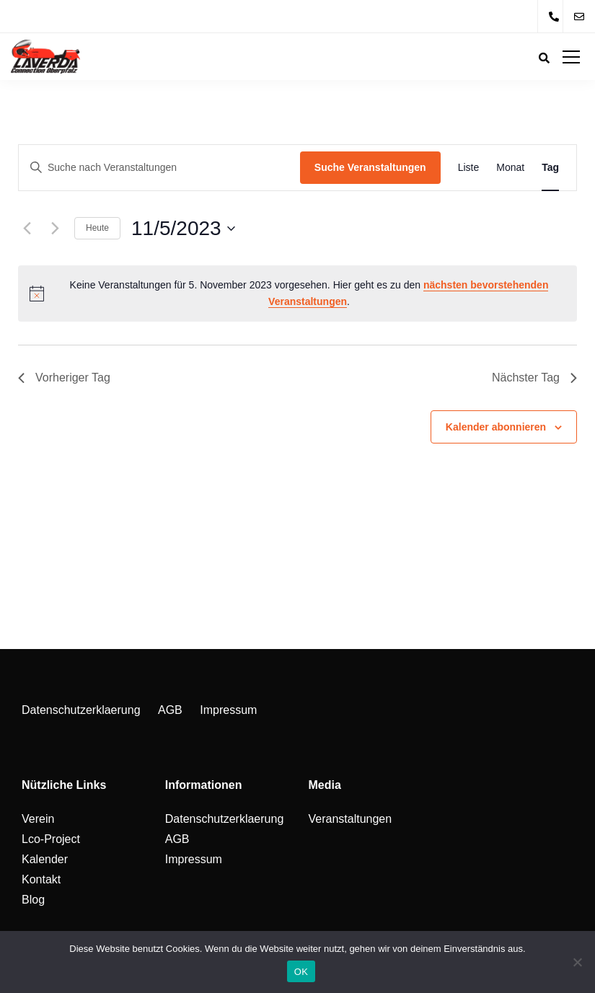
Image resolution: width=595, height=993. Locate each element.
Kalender (45, 859)
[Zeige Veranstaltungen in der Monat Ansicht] (510, 167)
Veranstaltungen (350, 819)
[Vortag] (26, 228)
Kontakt (41, 879)
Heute (97, 228)
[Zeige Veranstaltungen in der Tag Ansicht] (550, 167)
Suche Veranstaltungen (370, 167)
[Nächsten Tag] (54, 228)
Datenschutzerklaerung (81, 710)
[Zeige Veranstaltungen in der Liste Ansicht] (469, 167)
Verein (38, 819)
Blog (33, 899)
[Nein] (577, 962)
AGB (170, 710)
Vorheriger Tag (64, 377)
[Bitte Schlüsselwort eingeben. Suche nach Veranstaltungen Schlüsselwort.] (159, 167)
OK (301, 971)
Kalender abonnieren (496, 427)
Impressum (228, 710)
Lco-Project (51, 839)
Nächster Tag (534, 377)
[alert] (297, 293)
